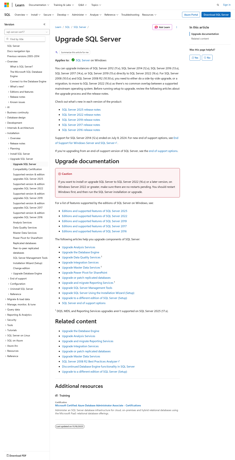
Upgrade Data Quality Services (81, 257)
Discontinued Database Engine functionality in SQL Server (98, 366)
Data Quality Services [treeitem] (25, 227)
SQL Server (80, 27)
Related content (200, 38)
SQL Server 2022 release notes (81, 114)
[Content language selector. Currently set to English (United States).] (21, 455)
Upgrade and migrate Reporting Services (87, 282)
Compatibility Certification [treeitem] (27, 169)
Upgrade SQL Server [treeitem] (24, 164)
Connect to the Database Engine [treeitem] (28, 81)
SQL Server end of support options (84, 303)
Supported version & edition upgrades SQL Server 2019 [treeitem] (29, 196)
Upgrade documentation (205, 34)
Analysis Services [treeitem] (22, 222)
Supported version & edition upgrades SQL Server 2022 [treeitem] (29, 186)
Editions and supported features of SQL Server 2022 (94, 216)
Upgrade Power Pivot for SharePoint (84, 272)
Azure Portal (191, 14)
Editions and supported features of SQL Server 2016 (94, 231)
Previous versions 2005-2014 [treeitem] (23, 56)
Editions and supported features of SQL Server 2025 (94, 211)
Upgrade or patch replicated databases (86, 277)
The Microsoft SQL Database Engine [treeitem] (26, 74)
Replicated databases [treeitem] (24, 243)
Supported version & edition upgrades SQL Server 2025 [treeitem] (29, 177)
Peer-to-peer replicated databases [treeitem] (26, 250)
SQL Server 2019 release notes (81, 119)
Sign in (227, 4)
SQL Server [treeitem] (13, 46)
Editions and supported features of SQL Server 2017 (94, 226)
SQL (67, 27)
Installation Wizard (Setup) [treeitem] (27, 263)
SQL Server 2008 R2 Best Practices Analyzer (89, 361)
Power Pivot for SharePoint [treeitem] (28, 238)
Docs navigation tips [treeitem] (18, 51)
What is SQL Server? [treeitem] (21, 66)
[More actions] (177, 27)
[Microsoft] (6, 5)
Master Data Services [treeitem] (25, 232)
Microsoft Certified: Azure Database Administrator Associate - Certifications (98, 405)
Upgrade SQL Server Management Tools (87, 288)
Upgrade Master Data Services (81, 267)
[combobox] (27, 32)
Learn (58, 27)
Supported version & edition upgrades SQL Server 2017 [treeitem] (29, 205)
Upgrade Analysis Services (78, 247)
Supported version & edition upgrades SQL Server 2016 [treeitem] (29, 215)
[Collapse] (44, 24)
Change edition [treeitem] (21, 268)
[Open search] (218, 5)
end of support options (163, 151)
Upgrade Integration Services (80, 262)
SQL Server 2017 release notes (81, 125)
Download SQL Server (216, 14)
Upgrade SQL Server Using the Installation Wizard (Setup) (98, 293)
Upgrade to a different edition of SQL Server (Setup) (94, 298)
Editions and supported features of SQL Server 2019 (94, 221)
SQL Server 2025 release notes (81, 109)
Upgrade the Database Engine (80, 252)
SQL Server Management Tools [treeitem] (30, 257)
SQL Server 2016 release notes (81, 130)
